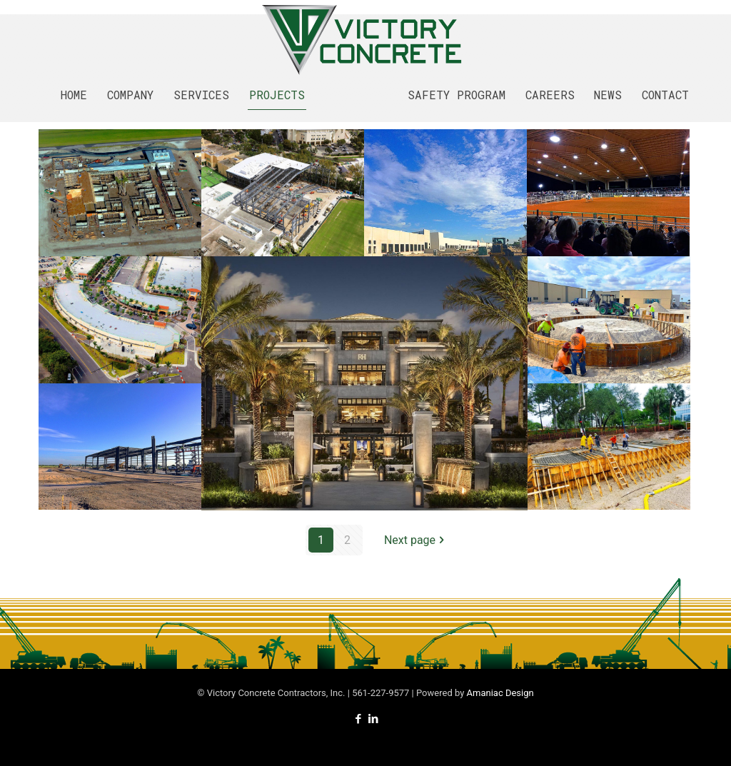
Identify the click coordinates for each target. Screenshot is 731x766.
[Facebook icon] (358, 718)
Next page (415, 540)
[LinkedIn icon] (373, 718)
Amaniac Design (500, 692)
